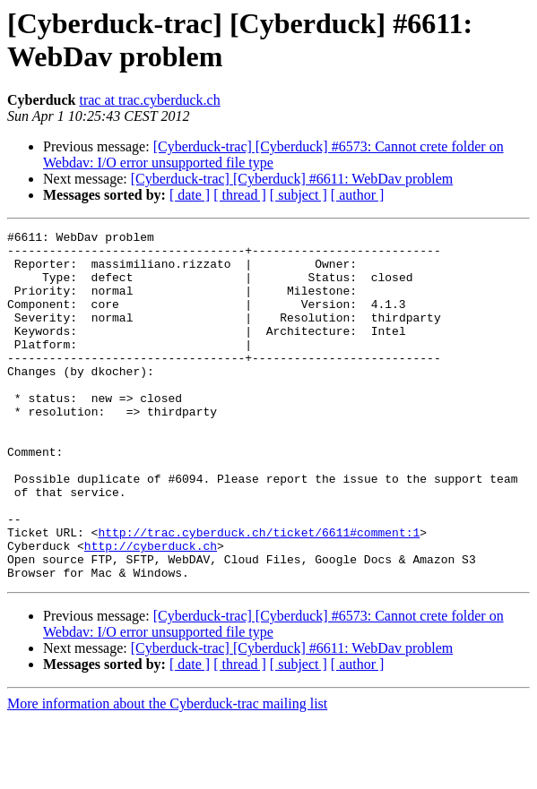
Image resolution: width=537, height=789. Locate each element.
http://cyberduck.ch (150, 610)
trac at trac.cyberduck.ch (149, 99)
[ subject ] (298, 194)
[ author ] (358, 194)
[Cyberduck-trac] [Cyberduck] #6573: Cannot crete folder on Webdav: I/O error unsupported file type (273, 154)
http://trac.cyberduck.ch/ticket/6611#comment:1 (259, 594)
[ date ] (189, 194)
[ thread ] (239, 194)
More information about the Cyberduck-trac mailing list (167, 773)
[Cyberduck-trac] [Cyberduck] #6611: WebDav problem (292, 178)
